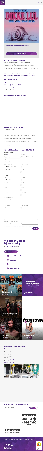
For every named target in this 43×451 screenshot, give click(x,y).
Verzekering (27, 439)
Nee (10, 199)
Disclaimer (11, 439)
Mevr (11, 179)
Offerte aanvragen (21, 53)
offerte (14, 87)
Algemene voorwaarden (18, 439)
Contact (5, 439)
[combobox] (23, 156)
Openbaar (14, 166)
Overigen (19, 7)
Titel (5, 177)
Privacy (32, 439)
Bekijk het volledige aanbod (11, 251)
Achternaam (7, 182)
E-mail (23, 182)
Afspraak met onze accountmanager (11, 221)
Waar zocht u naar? (25, 205)
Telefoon (6, 187)
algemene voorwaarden (18, 226)
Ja (6, 199)
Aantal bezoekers (7, 169)
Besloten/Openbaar (8, 164)
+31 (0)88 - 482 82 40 (12, 82)
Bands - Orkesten (12, 7)
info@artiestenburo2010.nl (14, 85)
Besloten (8, 166)
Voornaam (24, 177)
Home (5, 7)
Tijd (5, 159)
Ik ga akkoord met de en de (19, 226)
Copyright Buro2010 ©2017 (9, 441)
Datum (23, 154)
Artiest (6, 154)
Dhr (7, 179)
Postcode (6, 192)
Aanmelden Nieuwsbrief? (9, 197)
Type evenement (25, 164)
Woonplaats (24, 192)
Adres (23, 187)
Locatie (23, 169)
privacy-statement (29, 226)
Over (22, 221)
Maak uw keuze (7, 205)
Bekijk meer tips (28, 292)
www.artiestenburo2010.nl (9, 362)
